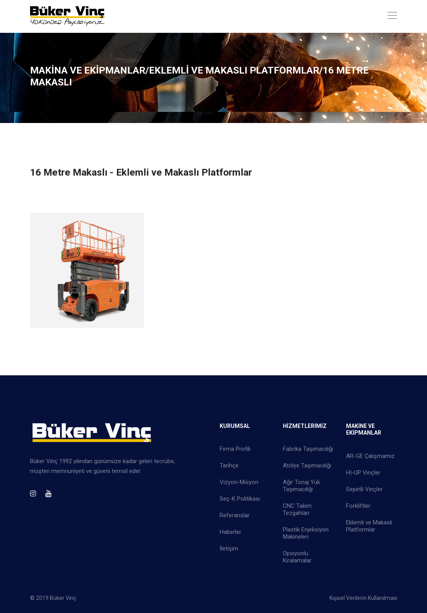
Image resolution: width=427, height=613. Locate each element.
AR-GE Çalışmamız (370, 456)
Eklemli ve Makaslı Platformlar (369, 526)
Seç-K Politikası (240, 498)
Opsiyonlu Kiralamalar (297, 557)
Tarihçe (229, 465)
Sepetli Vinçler (364, 489)
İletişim (229, 548)
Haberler (230, 531)
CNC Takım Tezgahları (297, 509)
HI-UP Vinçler (363, 472)
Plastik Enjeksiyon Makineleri (306, 533)
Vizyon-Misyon (239, 482)
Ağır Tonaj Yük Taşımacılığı (301, 486)
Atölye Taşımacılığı (307, 465)
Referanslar (235, 515)
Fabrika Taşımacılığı (308, 448)
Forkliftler (358, 505)
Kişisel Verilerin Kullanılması (363, 598)
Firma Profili (235, 448)
